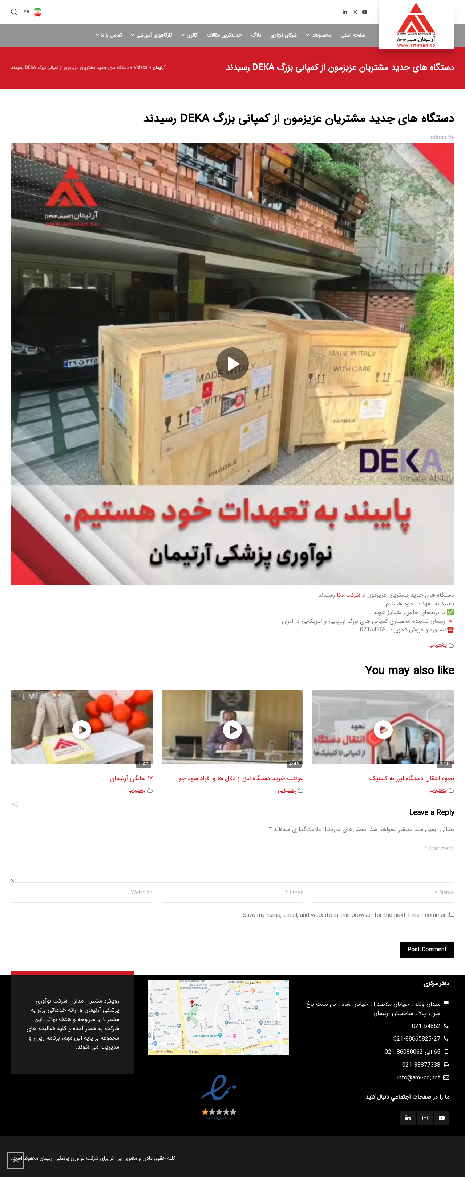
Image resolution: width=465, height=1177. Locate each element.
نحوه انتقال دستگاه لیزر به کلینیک (411, 778)
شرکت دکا (348, 595)
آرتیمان (159, 67)
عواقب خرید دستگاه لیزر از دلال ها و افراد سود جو (240, 778)
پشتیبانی (437, 645)
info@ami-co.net (418, 1077)
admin (438, 137)
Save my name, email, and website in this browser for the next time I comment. (345, 915)
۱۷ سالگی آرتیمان (131, 778)
